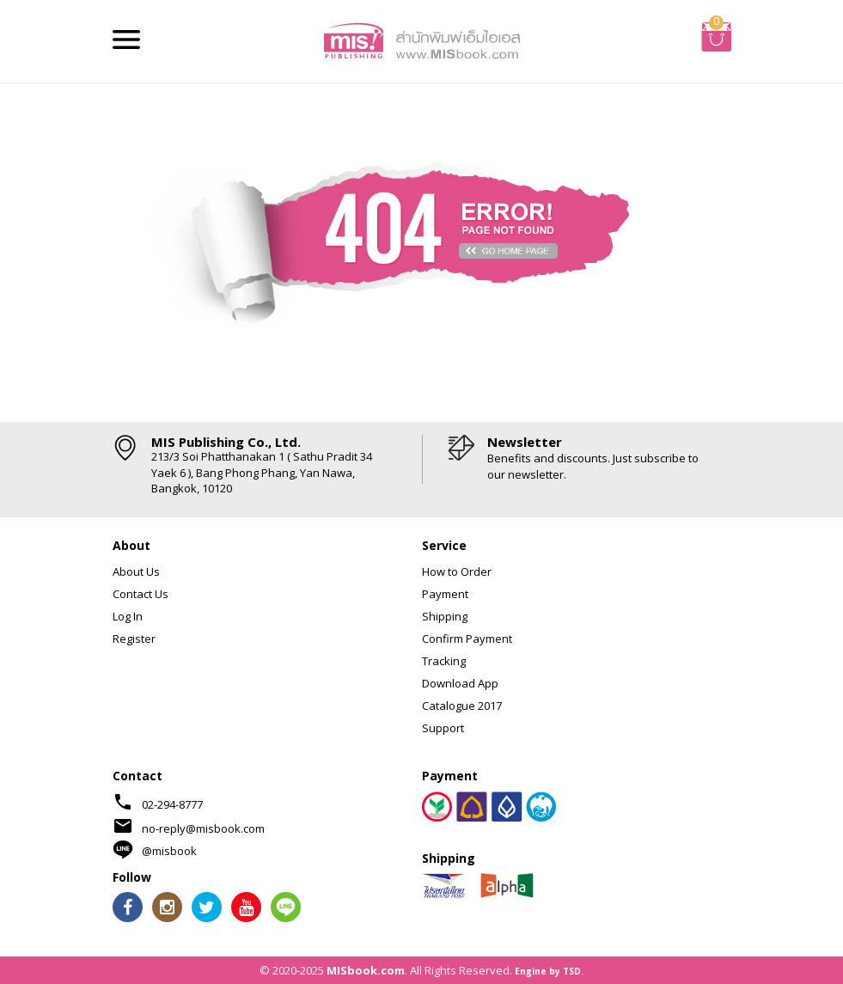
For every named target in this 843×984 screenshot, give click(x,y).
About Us (136, 571)
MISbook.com (366, 970)
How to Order (457, 571)
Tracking (444, 661)
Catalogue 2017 (462, 705)
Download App (460, 683)
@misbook (169, 851)
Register (134, 638)
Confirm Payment (467, 638)
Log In (128, 616)
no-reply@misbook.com (203, 828)
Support (443, 728)
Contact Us (140, 594)
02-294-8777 (172, 804)
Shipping (444, 616)
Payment (445, 594)
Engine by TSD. (549, 971)
